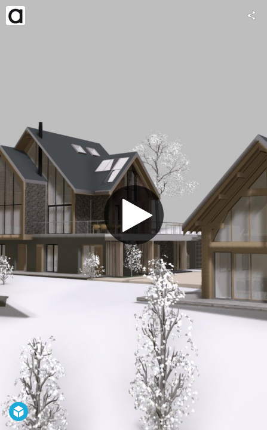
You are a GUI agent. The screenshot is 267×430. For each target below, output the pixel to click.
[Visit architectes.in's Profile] (15, 15)
